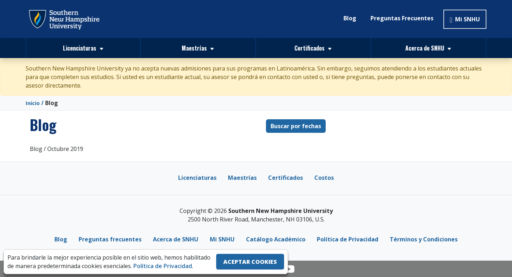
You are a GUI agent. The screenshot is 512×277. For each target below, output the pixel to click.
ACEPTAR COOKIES (250, 262)
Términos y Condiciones (424, 239)
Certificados (285, 178)
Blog (349, 18)
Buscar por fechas (296, 126)
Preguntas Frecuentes (401, 18)
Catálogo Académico (275, 239)
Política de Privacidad (347, 239)
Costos (324, 178)
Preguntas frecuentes (110, 239)
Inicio (33, 103)
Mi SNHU (465, 19)
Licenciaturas (197, 178)
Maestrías (242, 178)
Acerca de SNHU (175, 239)
